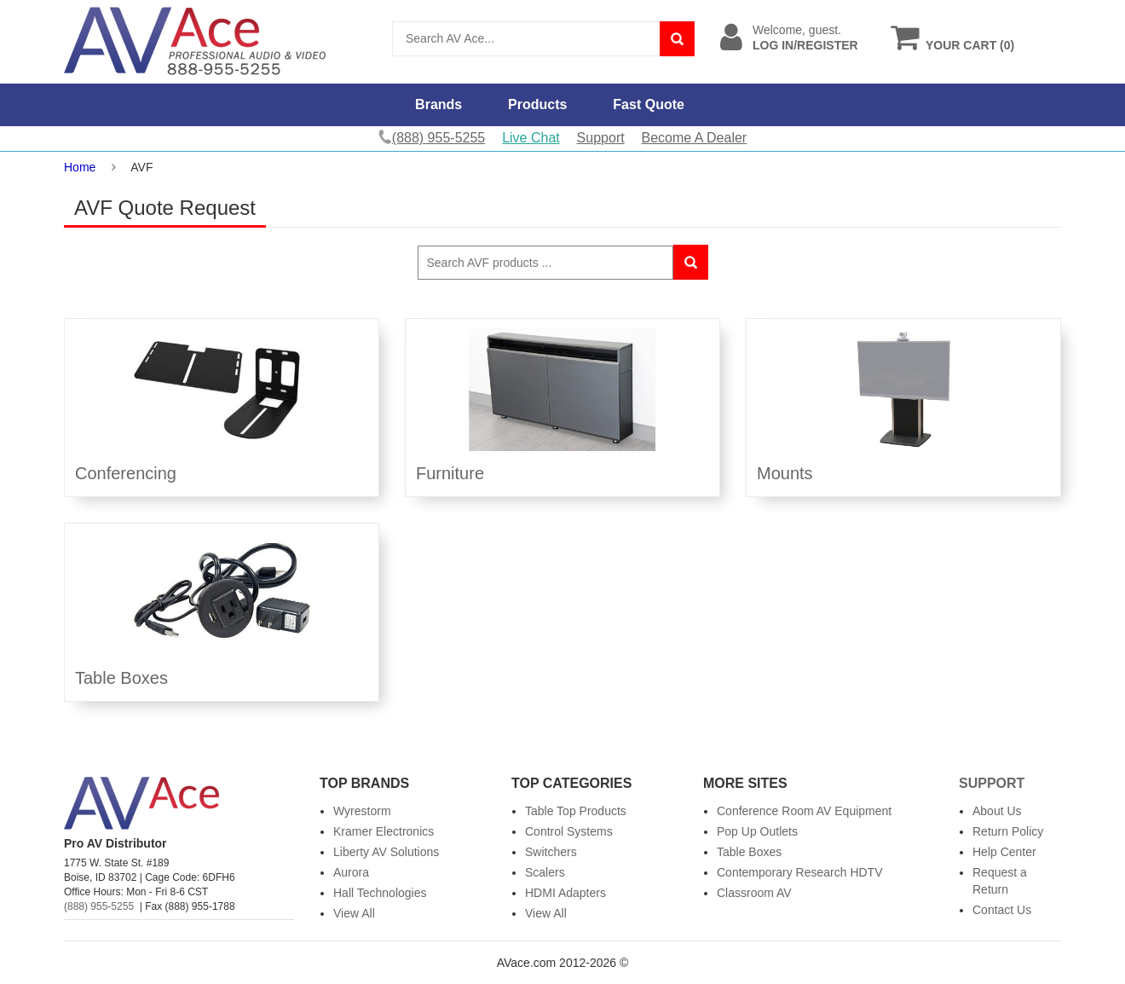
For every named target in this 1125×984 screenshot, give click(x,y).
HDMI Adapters (565, 893)
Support (601, 137)
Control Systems (569, 831)
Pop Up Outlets (757, 831)
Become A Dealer (694, 137)
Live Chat (531, 137)
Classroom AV (754, 893)
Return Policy (1007, 831)
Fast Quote (648, 104)
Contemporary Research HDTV (800, 872)
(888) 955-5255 (99, 906)
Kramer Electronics (383, 831)
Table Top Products (575, 811)
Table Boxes (749, 852)
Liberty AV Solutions (386, 852)
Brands (438, 104)
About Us (997, 811)
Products (537, 104)
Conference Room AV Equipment (804, 811)
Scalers (545, 872)
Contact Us (1001, 910)
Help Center (1004, 852)
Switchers (551, 852)
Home (79, 167)
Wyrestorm (362, 811)
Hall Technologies (379, 893)
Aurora (351, 872)
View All (354, 913)
